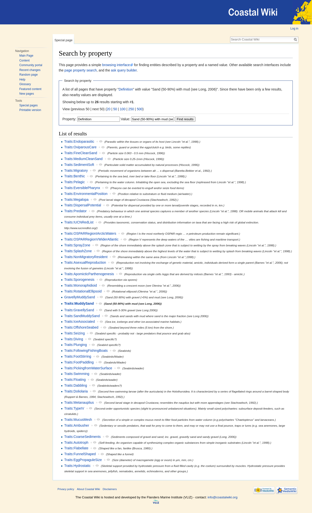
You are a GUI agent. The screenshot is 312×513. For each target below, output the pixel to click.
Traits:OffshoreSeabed (81, 327)
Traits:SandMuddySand (82, 316)
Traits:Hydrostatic (77, 466)
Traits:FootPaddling (79, 362)
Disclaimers (110, 489)
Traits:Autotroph (76, 442)
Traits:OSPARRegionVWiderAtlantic (91, 239)
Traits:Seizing (74, 333)
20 (109, 109)
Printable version (30, 110)
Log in (294, 28)
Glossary (25, 84)
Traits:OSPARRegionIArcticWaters (90, 233)
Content (24, 60)
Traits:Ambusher (76, 425)
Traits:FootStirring (77, 356)
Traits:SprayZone (77, 245)
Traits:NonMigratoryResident (85, 257)
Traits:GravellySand (79, 310)
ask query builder (124, 70)
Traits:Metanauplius (79, 402)
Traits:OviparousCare (80, 147)
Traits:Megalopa (76, 199)
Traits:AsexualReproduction (85, 262)
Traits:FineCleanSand (80, 153)
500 (139, 109)
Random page (28, 74)
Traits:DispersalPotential (82, 205)
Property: (69, 119)
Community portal (30, 65)
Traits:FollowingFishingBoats (85, 350)
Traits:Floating (75, 380)
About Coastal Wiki (88, 489)
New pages (26, 93)
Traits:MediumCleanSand (83, 159)
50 (115, 109)
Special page (63, 40)
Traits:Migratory (76, 170)
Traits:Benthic (74, 176)
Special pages (28, 105)
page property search (80, 70)
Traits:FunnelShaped (80, 454)
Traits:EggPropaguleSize (83, 460)
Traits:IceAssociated (79, 321)
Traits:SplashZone (78, 251)
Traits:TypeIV (74, 408)
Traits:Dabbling (75, 385)
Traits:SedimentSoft (79, 165)
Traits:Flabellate (76, 448)
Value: (125, 119)
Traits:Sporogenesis (79, 280)
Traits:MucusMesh (78, 420)
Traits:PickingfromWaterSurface (88, 368)
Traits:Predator (75, 211)
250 (131, 109)
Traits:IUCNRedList (78, 222)
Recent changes (29, 70)
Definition (126, 89)
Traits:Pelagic (74, 182)
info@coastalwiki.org (222, 497)
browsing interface (116, 65)
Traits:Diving (73, 339)
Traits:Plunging (75, 345)
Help (22, 79)
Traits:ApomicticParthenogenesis (89, 274)
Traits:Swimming (76, 374)
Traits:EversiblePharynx (82, 188)
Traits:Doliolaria (76, 391)
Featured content (30, 89)
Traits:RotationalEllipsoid (83, 291)
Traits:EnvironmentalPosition (85, 194)
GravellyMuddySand (79, 297)
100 (123, 109)
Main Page (26, 55)
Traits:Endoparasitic (79, 141)
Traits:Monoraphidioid (80, 285)
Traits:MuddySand (79, 303)
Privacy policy (66, 489)
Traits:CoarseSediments (82, 437)
